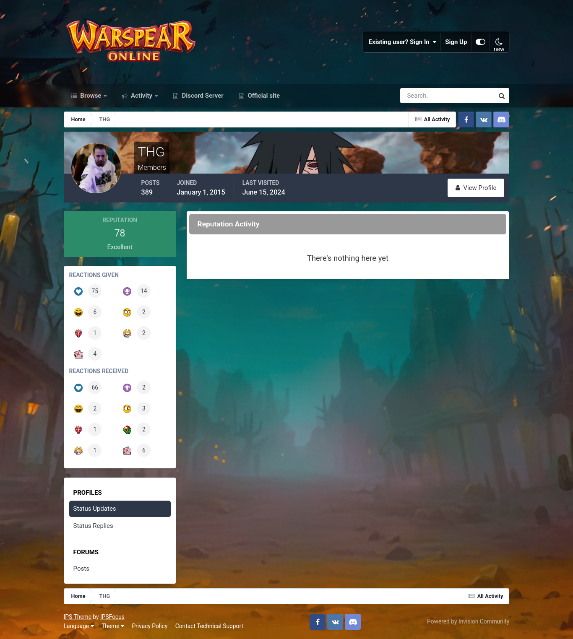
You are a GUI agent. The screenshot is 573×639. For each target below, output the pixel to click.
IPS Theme (77, 616)
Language (79, 626)
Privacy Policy (149, 626)
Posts (81, 568)
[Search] (418, 95)
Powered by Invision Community (468, 621)
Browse (91, 95)
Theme (113, 626)
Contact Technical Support (209, 626)
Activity (141, 95)
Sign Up (456, 42)
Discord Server (202, 95)
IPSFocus (112, 616)
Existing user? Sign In (403, 42)
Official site (263, 95)
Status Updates (94, 508)
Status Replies (93, 526)
